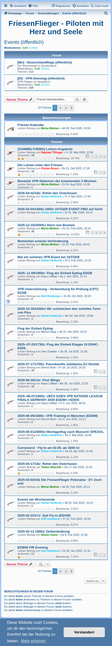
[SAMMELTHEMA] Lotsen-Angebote (45, 149)
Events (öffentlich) (24, 42)
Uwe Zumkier (49, 351)
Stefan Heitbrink (51, 196)
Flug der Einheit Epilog (35, 328)
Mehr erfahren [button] (33, 641)
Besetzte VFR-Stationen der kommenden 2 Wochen (57, 181)
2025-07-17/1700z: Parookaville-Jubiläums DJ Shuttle (58, 364)
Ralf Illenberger (51, 296)
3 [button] (66, 108)
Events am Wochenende (36, 499)
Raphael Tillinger (52, 152)
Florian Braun (50, 168)
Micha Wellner (50, 128)
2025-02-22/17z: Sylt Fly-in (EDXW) (44, 515)
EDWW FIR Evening (33, 547)
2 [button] (60, 108)
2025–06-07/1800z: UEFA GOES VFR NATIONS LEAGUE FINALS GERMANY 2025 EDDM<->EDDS (60, 398)
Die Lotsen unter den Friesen (40, 165)
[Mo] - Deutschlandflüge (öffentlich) (44, 62)
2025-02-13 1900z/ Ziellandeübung (44, 531)
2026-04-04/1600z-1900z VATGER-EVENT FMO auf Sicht (60, 209)
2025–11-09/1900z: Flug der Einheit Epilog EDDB (55, 273)
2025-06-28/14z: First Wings (39, 380)
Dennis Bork (48, 367)
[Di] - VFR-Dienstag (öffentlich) (41, 78)
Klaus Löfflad (48, 276)
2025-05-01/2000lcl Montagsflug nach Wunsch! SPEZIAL (61, 432)
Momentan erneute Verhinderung (43, 241)
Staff (25, 47)
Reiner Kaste (49, 534)
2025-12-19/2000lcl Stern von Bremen (46, 225)
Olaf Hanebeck (50, 518)
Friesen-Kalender (31, 125)
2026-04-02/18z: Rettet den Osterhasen (47, 193)
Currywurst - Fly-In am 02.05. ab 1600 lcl (48, 448)
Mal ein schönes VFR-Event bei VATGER (49, 257)
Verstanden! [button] (84, 632)
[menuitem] (17, 6)
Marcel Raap (48, 331)
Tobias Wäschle (51, 467)
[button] (71, 108)
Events (33, 47)
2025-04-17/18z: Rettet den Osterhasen (47, 464)
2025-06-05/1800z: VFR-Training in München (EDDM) (58, 416)
